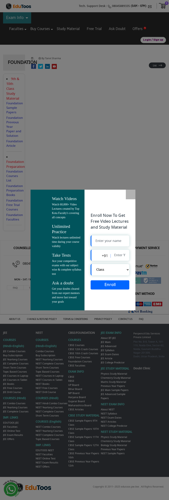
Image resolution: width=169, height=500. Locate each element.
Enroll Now (110, 286)
